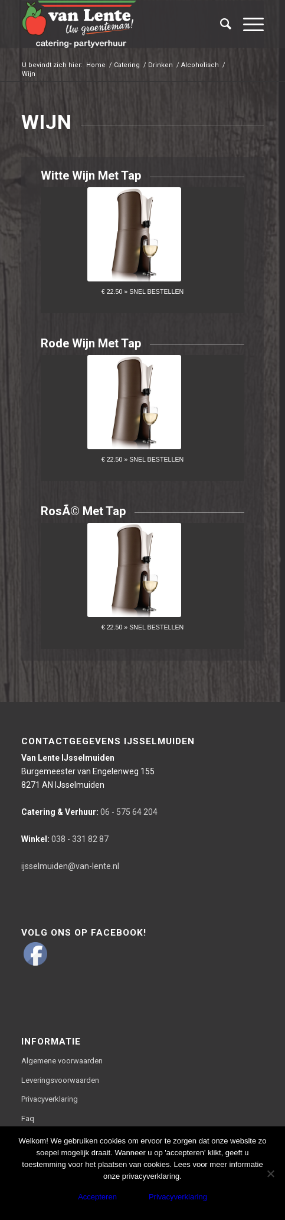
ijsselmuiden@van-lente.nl (70, 866)
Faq (27, 1118)
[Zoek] (219, 24)
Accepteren (97, 1196)
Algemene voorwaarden (62, 1060)
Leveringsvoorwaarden (60, 1080)
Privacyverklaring (49, 1099)
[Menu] (247, 24)
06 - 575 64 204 (89, 812)
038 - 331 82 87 (65, 839)
